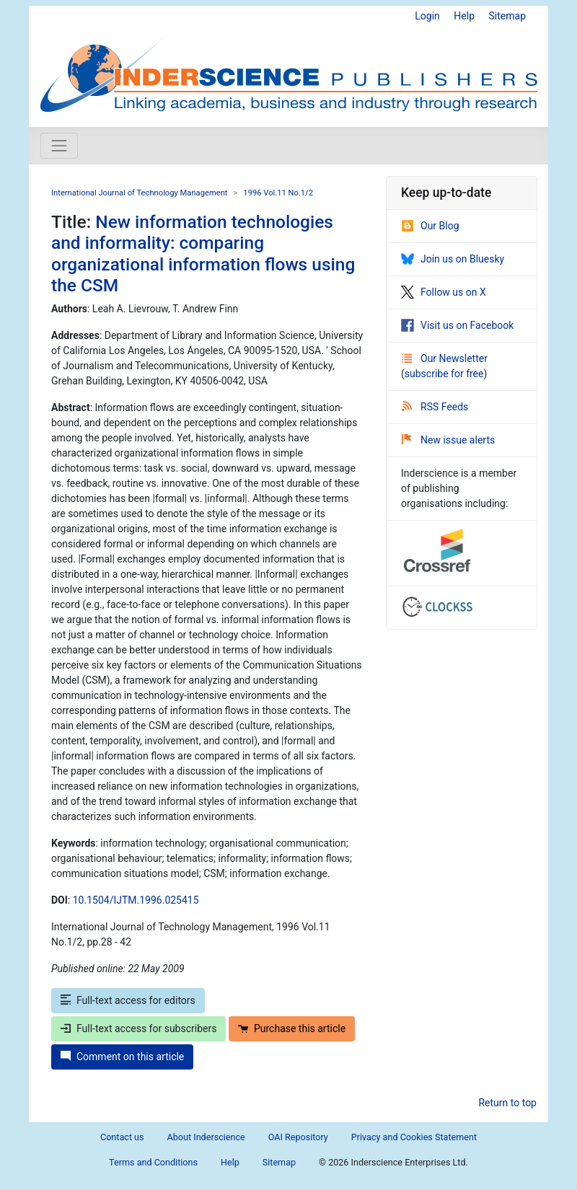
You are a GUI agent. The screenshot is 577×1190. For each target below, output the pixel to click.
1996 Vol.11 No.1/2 (278, 193)
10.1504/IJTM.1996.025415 (136, 900)
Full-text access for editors (128, 1000)
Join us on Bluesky (452, 259)
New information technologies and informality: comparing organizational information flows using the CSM (203, 253)
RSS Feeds (435, 407)
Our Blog (430, 226)
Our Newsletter (445, 358)
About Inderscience (206, 1137)
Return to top (507, 1103)
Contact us (122, 1137)
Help (464, 16)
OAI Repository (298, 1137)
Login (427, 16)
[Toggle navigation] (59, 146)
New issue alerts (448, 440)
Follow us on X (443, 292)
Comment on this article (122, 1056)
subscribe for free (444, 373)
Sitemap (507, 16)
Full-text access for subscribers (138, 1028)
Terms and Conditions (153, 1162)
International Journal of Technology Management (139, 193)
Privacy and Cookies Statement (414, 1137)
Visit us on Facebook (457, 325)
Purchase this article (291, 1028)
